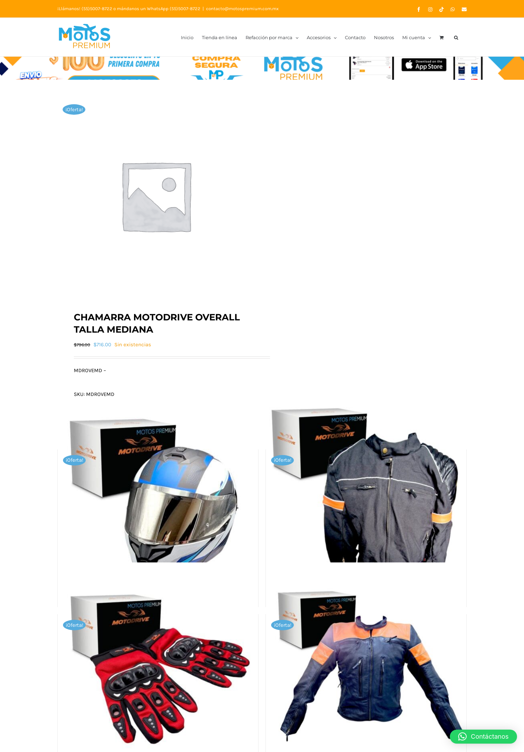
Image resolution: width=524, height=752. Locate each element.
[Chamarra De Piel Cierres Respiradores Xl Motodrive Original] (366, 663)
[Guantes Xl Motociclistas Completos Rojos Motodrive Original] (158, 663)
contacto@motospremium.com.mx (242, 8)
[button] (456, 37)
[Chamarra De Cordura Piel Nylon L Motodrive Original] (366, 498)
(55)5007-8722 (97, 8)
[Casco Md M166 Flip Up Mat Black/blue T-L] (158, 498)
